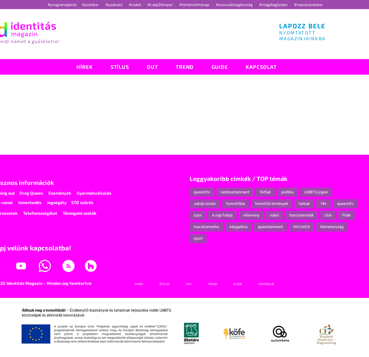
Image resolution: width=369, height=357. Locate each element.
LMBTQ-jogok (316, 192)
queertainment (270, 226)
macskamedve (206, 226)
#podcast (114, 4)
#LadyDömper (160, 4)
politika (287, 192)
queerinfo (202, 192)
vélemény (251, 215)
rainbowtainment (234, 192)
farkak (304, 203)
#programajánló (63, 4)
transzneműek (301, 215)
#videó (135, 4)
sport (198, 238)
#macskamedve (308, 4)
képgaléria (239, 226)
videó (274, 215)
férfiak (265, 192)
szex (198, 215)
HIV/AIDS (301, 226)
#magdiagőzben (273, 4)
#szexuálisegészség (235, 4)
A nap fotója (222, 215)
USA (328, 215)
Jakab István (205, 203)
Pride (346, 215)
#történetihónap (195, 4)
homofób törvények (271, 203)
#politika (90, 4)
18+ (323, 203)
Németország (331, 226)
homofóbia (235, 203)
